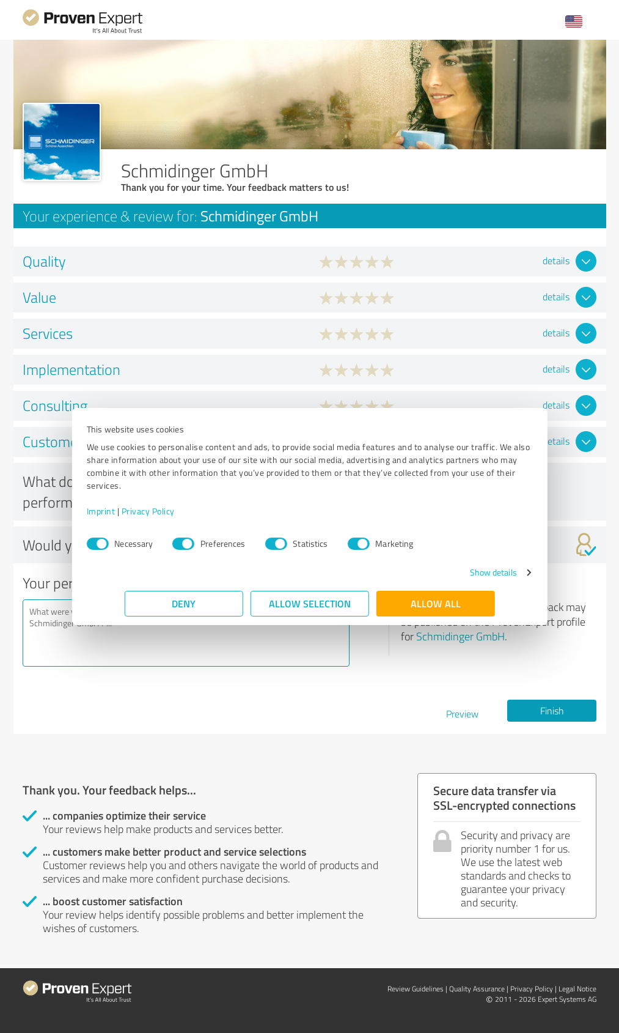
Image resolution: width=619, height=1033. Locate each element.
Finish (552, 710)
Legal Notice (577, 988)
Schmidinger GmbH (460, 636)
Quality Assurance (477, 988)
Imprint (139, 511)
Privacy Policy (186, 511)
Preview (462, 713)
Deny (184, 603)
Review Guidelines (415, 988)
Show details (454, 572)
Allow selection (310, 603)
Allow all (436, 603)
